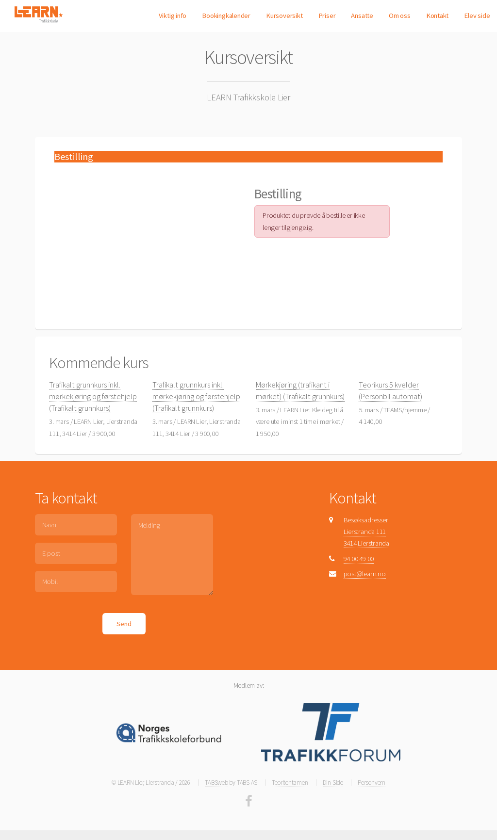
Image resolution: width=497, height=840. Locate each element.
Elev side (477, 15)
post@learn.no (365, 573)
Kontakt (437, 15)
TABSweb (216, 782)
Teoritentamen (290, 782)
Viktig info (173, 15)
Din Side (333, 782)
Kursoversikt (284, 15)
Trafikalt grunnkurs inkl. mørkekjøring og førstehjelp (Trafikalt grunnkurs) (93, 396)
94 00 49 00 (359, 558)
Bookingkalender (226, 15)
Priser (327, 15)
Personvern (371, 782)
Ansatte (362, 15)
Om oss (400, 15)
